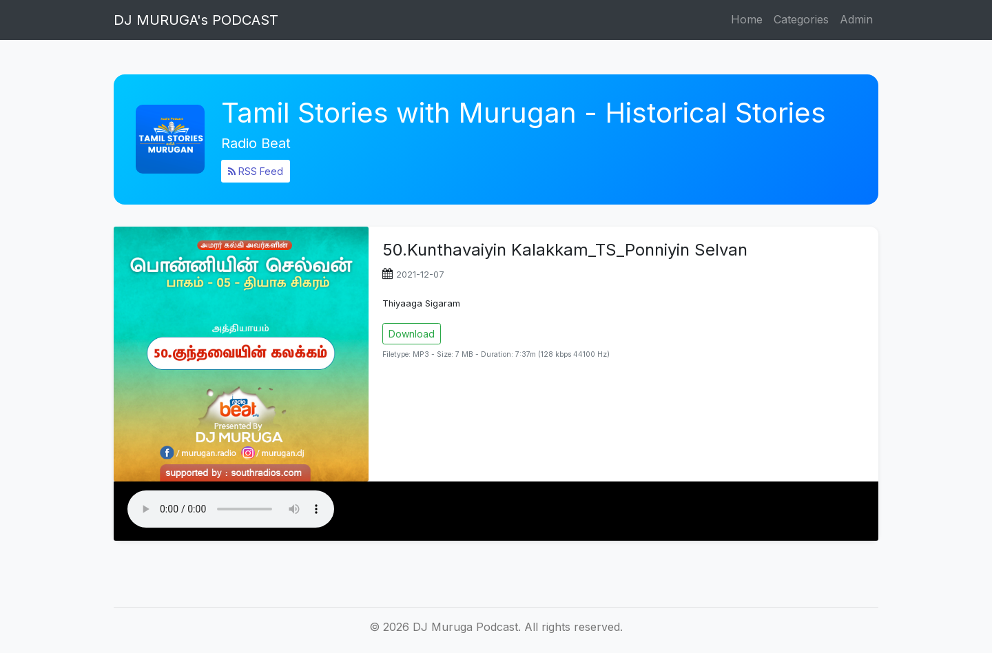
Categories (801, 19)
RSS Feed (255, 171)
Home (747, 19)
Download (412, 334)
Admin (856, 19)
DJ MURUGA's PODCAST (196, 20)
